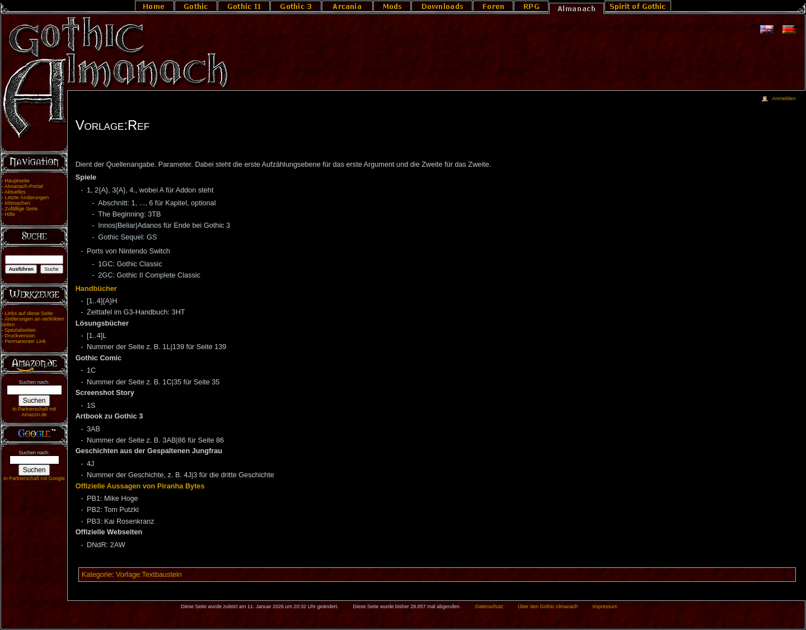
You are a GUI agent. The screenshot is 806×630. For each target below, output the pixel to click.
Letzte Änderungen (26, 197)
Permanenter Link (25, 341)
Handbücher (96, 289)
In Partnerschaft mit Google (34, 478)
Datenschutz (489, 606)
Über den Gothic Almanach (548, 606)
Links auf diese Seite (28, 313)
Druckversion (19, 335)
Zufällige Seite (21, 208)
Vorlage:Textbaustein (149, 575)
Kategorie (97, 575)
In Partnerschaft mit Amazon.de (34, 411)
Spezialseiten (20, 330)
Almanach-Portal (23, 186)
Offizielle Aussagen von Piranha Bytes (140, 486)
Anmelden (783, 98)
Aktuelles (15, 192)
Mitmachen (17, 203)
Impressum (604, 606)
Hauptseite (17, 181)
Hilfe (9, 214)
